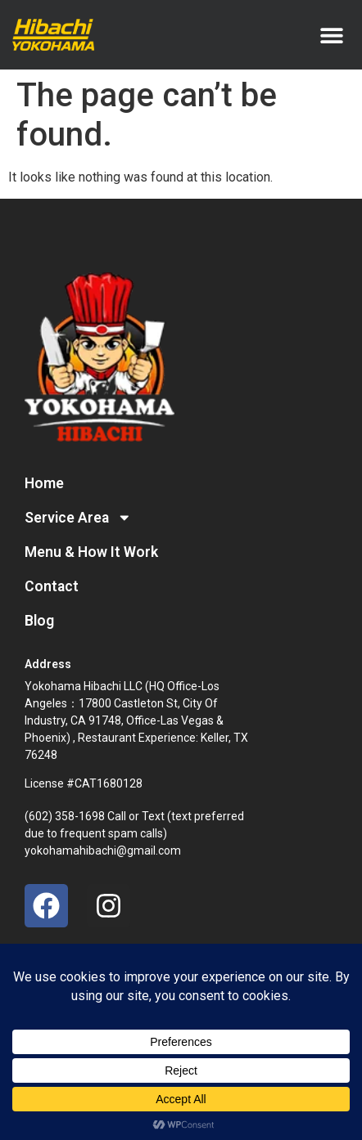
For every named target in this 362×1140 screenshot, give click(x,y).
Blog (39, 621)
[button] (331, 34)
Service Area (78, 517)
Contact (52, 586)
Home (44, 483)
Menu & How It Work (91, 552)
